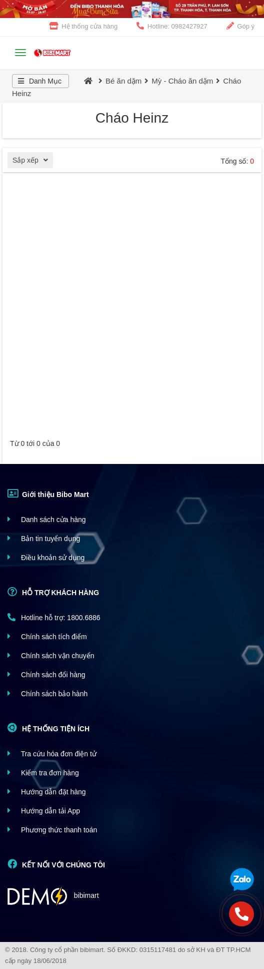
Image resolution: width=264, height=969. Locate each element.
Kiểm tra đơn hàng (43, 772)
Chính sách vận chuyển (51, 655)
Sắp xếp (32, 161)
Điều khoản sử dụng (46, 557)
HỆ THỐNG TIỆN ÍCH (49, 728)
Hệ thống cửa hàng (84, 26)
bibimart (53, 896)
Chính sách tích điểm (47, 636)
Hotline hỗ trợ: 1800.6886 (54, 617)
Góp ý (240, 26)
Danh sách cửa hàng (47, 519)
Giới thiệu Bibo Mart (48, 494)
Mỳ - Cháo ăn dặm (182, 81)
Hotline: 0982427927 (172, 26)
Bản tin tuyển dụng (44, 538)
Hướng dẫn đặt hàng (47, 791)
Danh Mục (38, 81)
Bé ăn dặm (124, 81)
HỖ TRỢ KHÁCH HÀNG (53, 592)
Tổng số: (237, 161)
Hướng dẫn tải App (44, 810)
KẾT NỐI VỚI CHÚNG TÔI (56, 864)
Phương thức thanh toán (52, 829)
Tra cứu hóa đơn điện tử (52, 753)
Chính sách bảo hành (48, 693)
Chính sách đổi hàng (47, 674)
